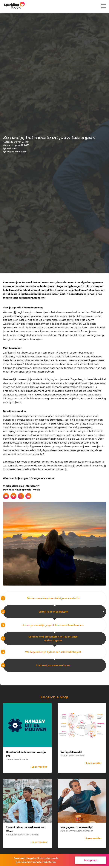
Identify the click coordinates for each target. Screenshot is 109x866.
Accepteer (90, 860)
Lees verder (39, 766)
